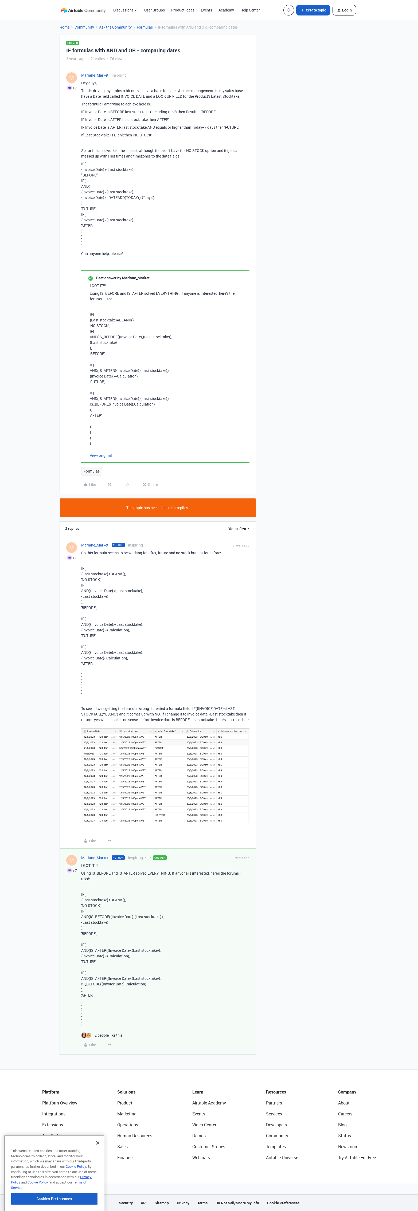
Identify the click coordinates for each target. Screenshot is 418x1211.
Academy (226, 10)
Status (344, 1136)
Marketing (126, 1114)
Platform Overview (59, 1103)
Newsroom (348, 1147)
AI (44, 1147)
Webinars (201, 1158)
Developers (276, 1125)
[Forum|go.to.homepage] (83, 10)
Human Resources (134, 1136)
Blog (342, 1125)
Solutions (126, 1092)
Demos (199, 1136)
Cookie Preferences (283, 1202)
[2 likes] (102, 1035)
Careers (345, 1114)
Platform (50, 1092)
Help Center (250, 10)
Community (84, 27)
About (344, 1103)
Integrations (53, 1114)
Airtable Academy (209, 1103)
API (144, 1202)
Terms (202, 1202)
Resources (276, 1092)
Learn (197, 1092)
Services (274, 1114)
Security (126, 1202)
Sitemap (162, 1202)
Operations (127, 1125)
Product (124, 1103)
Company (347, 1092)
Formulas (145, 27)
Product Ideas (182, 10)
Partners (274, 1103)
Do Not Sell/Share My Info (237, 1202)
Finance (124, 1158)
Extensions (52, 1125)
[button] (313, 10)
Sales (122, 1147)
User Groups (154, 10)
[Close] (98, 1165)
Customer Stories (208, 1147)
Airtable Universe (282, 1158)
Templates (276, 1147)
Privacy (183, 1202)
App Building (54, 1136)
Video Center (204, 1125)
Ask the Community (115, 27)
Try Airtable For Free (357, 1158)
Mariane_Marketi (95, 75)
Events (206, 10)
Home (64, 27)
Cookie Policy (76, 1188)
